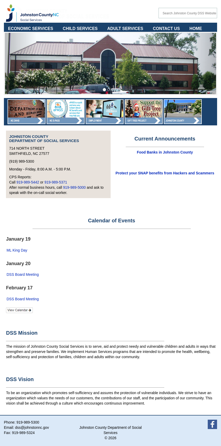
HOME (196, 28)
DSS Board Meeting (23, 274)
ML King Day (17, 250)
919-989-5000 (74, 187)
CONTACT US (166, 28)
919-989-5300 (27, 422)
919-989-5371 (56, 182)
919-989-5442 (27, 182)
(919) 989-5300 (21, 161)
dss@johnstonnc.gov (32, 427)
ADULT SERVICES (125, 28)
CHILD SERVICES (80, 28)
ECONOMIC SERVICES (30, 28)
